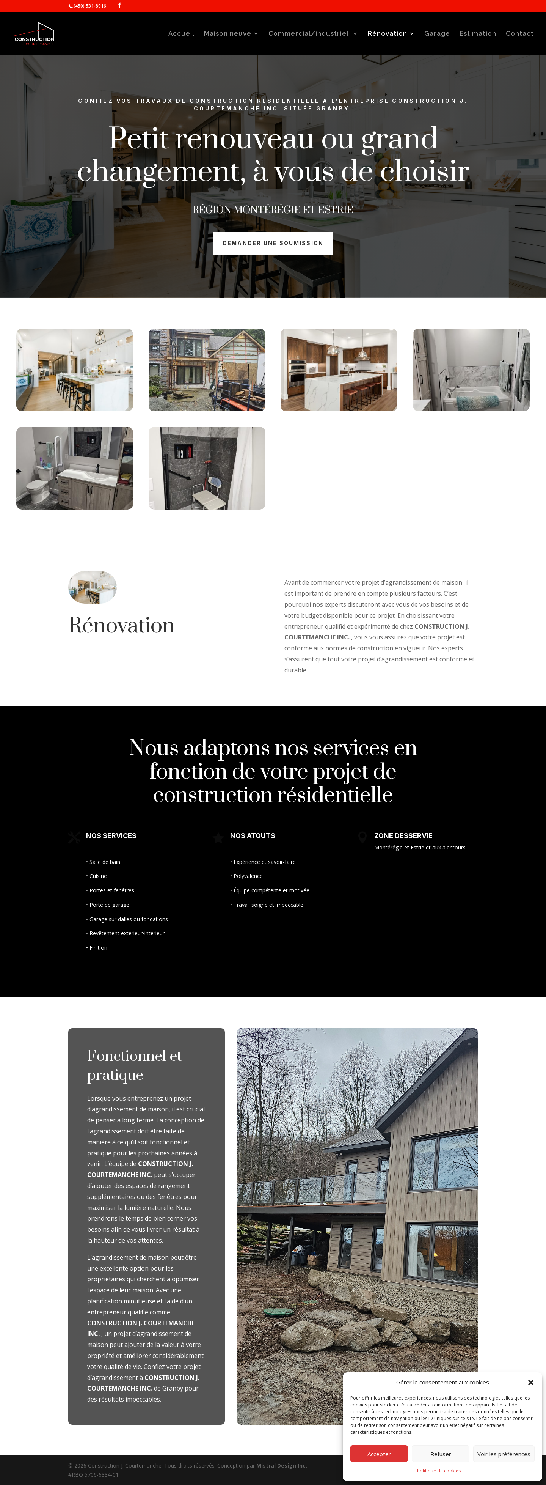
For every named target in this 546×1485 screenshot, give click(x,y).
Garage (437, 34)
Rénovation (387, 34)
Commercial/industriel (309, 34)
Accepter (379, 1454)
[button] (531, 1382)
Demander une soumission (273, 243)
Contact (520, 34)
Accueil (181, 34)
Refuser (440, 1454)
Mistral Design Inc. (281, 1465)
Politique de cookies (439, 1471)
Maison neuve (227, 34)
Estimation (478, 34)
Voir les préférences (503, 1454)
